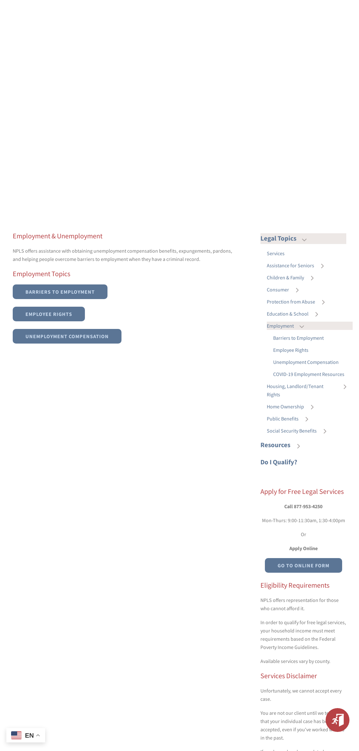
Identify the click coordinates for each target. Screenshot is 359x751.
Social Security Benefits (300, 430)
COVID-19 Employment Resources (308, 374)
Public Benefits (290, 418)
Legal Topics (286, 238)
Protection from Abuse (299, 301)
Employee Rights (48, 314)
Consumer (286, 289)
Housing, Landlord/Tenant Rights (310, 390)
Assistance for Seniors (298, 265)
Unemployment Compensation (67, 336)
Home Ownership (293, 406)
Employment (288, 326)
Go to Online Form (303, 565)
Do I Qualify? (278, 462)
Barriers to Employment (60, 292)
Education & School (295, 314)
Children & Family (293, 277)
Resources (283, 445)
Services (276, 253)
